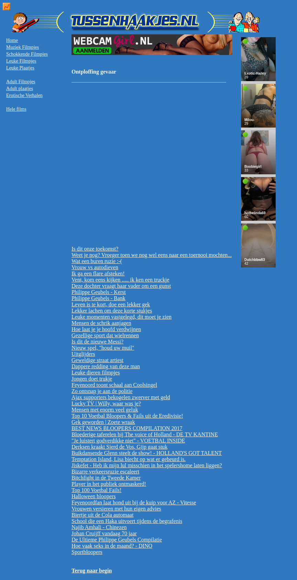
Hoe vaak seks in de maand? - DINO (112, 546)
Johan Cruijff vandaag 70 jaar (104, 533)
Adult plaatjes (19, 88)
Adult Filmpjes (20, 81)
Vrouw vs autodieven (95, 267)
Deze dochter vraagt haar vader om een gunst (121, 286)
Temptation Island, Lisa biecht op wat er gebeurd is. (129, 459)
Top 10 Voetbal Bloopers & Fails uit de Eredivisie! (127, 416)
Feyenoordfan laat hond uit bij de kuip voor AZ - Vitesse (134, 502)
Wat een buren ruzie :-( (97, 261)
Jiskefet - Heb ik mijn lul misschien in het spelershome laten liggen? (147, 465)
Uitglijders (83, 354)
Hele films (16, 109)
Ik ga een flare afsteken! (98, 273)
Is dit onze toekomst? (95, 249)
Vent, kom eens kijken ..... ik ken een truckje (120, 280)
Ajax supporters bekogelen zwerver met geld (121, 397)
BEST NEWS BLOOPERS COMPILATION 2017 (127, 428)
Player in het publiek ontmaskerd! (109, 484)
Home (12, 40)
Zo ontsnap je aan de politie (102, 391)
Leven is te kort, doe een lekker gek (111, 304)
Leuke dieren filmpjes (96, 372)
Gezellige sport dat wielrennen (105, 335)
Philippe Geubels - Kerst (99, 292)
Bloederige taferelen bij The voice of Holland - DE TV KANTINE (145, 434)
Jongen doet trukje (92, 379)
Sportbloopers (87, 552)
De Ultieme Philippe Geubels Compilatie (117, 540)
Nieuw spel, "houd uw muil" (103, 348)
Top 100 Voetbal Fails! (96, 490)
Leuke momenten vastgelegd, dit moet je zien (122, 317)
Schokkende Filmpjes (27, 54)
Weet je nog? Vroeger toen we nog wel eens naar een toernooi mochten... (152, 255)
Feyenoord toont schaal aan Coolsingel (114, 385)
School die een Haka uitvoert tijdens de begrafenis (127, 521)
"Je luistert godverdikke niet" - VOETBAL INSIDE (128, 441)
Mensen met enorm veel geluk (105, 410)
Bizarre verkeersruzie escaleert (105, 471)
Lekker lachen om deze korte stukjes (112, 311)
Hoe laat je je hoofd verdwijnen (106, 329)
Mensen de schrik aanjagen (101, 323)
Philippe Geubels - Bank (98, 298)
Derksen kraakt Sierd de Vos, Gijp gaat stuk (119, 447)
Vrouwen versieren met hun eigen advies (116, 509)
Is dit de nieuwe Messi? (97, 341)
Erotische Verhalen (24, 95)
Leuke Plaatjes (20, 67)
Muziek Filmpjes (22, 47)
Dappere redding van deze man (106, 366)
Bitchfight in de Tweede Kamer (106, 478)
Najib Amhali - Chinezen (99, 527)
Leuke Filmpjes (21, 61)
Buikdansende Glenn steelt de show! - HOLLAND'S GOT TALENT (147, 453)
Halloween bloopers (94, 496)
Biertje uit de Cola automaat (102, 515)
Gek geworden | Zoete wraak (103, 422)
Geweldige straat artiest (97, 360)
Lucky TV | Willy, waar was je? (106, 403)
